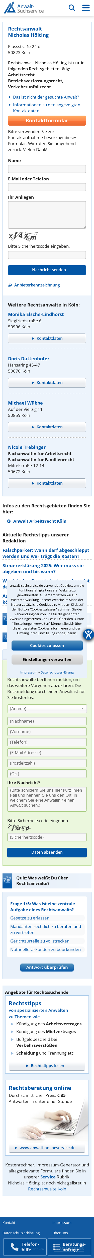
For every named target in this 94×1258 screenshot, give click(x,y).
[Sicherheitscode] (47, 837)
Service (48, 1177)
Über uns (60, 1232)
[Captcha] (47, 255)
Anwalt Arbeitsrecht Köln (39, 521)
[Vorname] (47, 731)
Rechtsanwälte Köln (47, 1189)
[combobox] (47, 708)
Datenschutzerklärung (57, 672)
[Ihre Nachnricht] (47, 799)
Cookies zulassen (47, 645)
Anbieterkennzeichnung (37, 285)
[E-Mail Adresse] (47, 752)
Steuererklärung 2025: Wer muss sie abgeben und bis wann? (43, 568)
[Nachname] (47, 721)
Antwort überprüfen (47, 967)
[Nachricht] (47, 215)
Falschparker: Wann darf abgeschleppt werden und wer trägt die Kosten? (46, 553)
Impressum (28, 672)
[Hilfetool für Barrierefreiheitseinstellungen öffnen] (88, 634)
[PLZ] (47, 763)
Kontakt (9, 1222)
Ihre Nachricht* (23, 782)
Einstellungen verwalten (47, 659)
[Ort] (47, 773)
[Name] (47, 169)
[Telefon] (47, 187)
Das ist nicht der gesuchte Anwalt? (46, 97)
